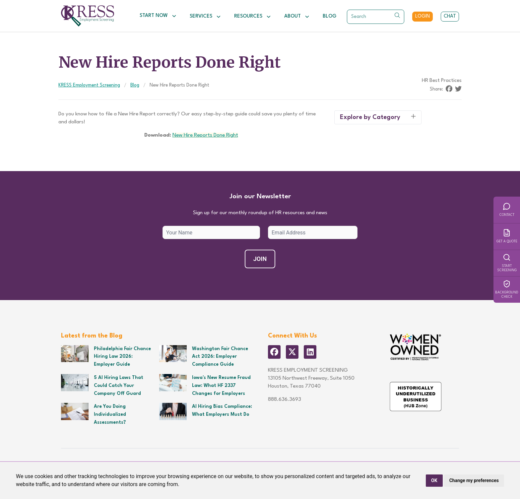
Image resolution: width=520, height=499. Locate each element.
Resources (252, 16)
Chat (450, 16)
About (296, 16)
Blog (329, 16)
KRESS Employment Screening (89, 85)
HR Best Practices (442, 80)
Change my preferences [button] (474, 480)
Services (205, 16)
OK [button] (434, 480)
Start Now (158, 16)
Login (422, 16)
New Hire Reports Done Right (205, 135)
